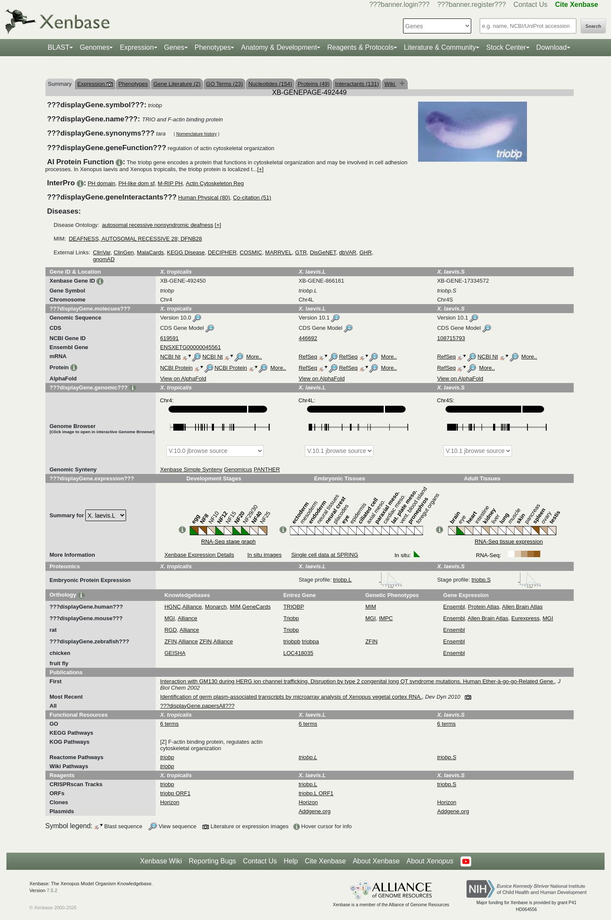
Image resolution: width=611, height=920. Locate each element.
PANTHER (267, 469)
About (429, 861)
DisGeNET (323, 252)
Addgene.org (314, 811)
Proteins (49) (313, 84)
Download (551, 47)
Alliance (192, 606)
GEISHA (174, 653)
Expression (137, 47)
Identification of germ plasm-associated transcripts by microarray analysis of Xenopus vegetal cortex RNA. (291, 697)
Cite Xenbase (325, 861)
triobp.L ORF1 (315, 793)
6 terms (169, 724)
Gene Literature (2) (177, 84)
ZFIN (170, 641)
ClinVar (102, 252)
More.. (254, 356)
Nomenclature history (196, 134)
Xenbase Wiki (161, 861)
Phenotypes (213, 47)
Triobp (291, 618)
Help (291, 861)
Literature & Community (440, 47)
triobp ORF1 (175, 793)
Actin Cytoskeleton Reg (215, 183)
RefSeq (307, 356)
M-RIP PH (170, 183)
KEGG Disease (186, 252)
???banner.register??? (471, 4)
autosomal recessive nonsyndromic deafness (157, 225)
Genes (174, 47)
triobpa (310, 641)
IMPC (386, 618)
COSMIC (251, 252)
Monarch (216, 606)
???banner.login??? (399, 4)
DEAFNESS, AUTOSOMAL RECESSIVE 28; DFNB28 (135, 238)
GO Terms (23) (224, 84)
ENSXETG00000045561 (190, 347)
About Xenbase (376, 861)
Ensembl (454, 606)
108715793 (451, 338)
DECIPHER (222, 252)
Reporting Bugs (212, 861)
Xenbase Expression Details (199, 555)
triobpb (292, 641)
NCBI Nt (170, 356)
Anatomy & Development (279, 47)
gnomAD (104, 259)
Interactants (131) (357, 84)
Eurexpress (526, 618)
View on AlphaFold (183, 378)
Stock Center (506, 47)
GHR (365, 252)
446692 (307, 338)
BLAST (58, 47)
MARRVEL (278, 252)
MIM (235, 606)
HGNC (172, 606)
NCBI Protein (176, 368)
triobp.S (506, 579)
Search (593, 26)
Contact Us (531, 4)
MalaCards (150, 252)
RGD (170, 630)
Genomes (94, 47)
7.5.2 (52, 890)
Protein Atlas (483, 606)
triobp (167, 784)
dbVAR (347, 252)
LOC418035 (298, 653)
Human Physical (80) (204, 197)
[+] (260, 169)
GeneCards (256, 606)
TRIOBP (293, 606)
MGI (169, 618)
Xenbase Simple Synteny (191, 469)
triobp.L (367, 579)
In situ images (264, 555)
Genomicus (238, 469)
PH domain (101, 183)
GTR (301, 252)
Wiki (390, 84)
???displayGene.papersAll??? (197, 706)
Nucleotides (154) (270, 84)
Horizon (169, 802)
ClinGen (124, 252)
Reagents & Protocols (360, 47)
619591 (169, 338)
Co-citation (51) (252, 197)
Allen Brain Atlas (522, 606)
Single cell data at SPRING (324, 555)
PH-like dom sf (136, 183)
